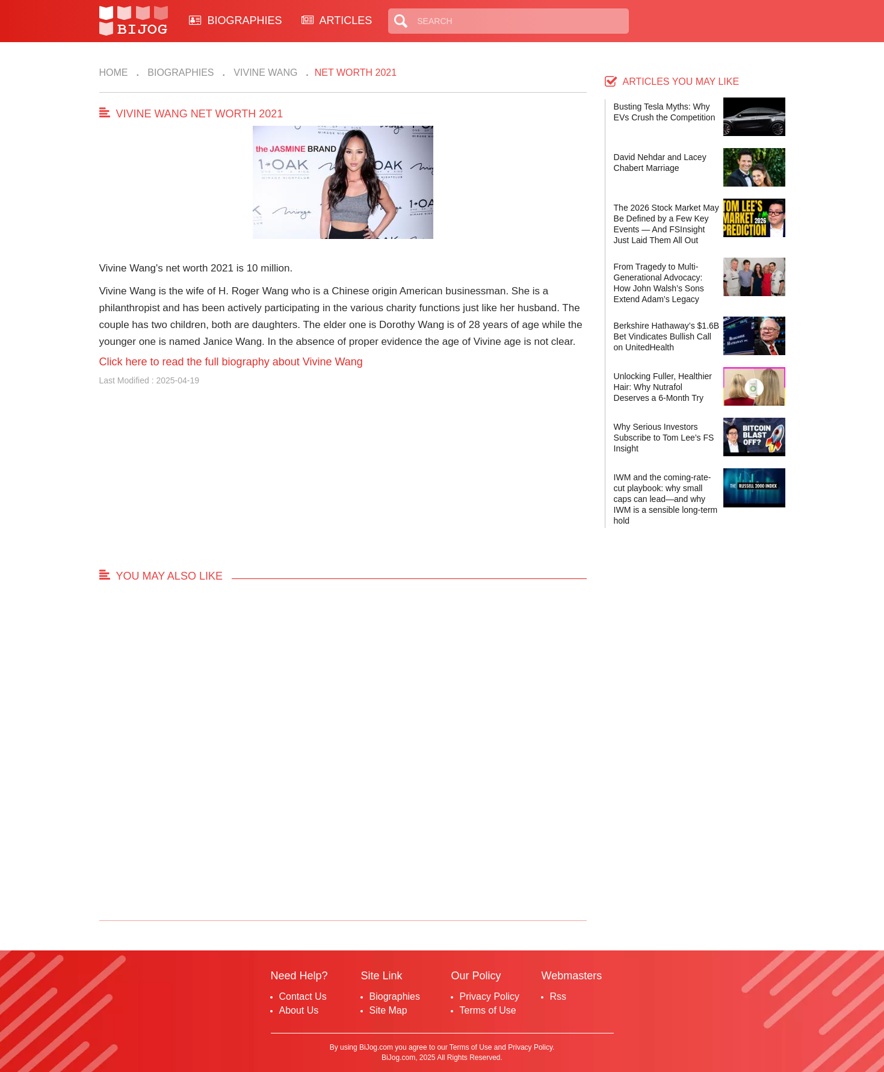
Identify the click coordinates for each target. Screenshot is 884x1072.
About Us (299, 1010)
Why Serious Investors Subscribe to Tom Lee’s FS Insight (664, 437)
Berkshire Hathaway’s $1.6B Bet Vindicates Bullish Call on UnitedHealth (667, 336)
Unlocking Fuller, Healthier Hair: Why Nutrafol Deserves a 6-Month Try (663, 387)
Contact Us (303, 996)
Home (113, 72)
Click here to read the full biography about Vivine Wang (231, 362)
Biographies (179, 72)
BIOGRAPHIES (235, 20)
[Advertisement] (343, 482)
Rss (558, 996)
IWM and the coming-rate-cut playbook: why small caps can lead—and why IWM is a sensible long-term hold (666, 498)
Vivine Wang (264, 72)
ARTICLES (336, 20)
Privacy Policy (490, 996)
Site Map (388, 1010)
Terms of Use (488, 1010)
